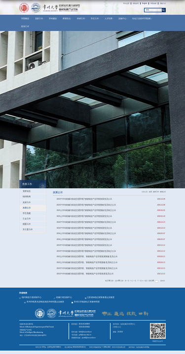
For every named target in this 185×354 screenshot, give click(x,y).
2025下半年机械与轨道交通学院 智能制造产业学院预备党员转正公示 (86, 205)
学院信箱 (153, 3)
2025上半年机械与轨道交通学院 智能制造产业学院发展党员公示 (84, 216)
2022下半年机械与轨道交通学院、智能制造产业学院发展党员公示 (85, 274)
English (144, 3)
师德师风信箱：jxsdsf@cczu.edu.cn (84, 338)
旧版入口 (163, 3)
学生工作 (96, 18)
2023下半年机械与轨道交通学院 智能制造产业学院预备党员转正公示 (86, 251)
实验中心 (123, 18)
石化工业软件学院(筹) (142, 18)
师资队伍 (68, 18)
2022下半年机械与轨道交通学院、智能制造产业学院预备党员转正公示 (87, 268)
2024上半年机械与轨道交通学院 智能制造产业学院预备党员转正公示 (86, 234)
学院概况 (26, 18)
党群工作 (40, 18)
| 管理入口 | (116, 327)
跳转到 (162, 281)
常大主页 (126, 3)
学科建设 (54, 18)
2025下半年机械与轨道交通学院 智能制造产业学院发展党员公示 (84, 199)
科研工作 (82, 18)
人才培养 (109, 18)
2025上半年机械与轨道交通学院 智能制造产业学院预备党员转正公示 (86, 210)
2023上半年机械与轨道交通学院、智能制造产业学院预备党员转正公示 (87, 263)
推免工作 (25, 26)
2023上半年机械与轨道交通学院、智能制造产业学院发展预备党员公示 (87, 257)
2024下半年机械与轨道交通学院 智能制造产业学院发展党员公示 (84, 228)
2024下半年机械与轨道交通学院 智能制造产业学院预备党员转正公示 (86, 222)
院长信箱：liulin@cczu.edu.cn (82, 332)
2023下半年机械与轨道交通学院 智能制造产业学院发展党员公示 (84, 245)
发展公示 (163, 192)
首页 (150, 192)
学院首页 (136, 3)
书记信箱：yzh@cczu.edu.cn (81, 335)
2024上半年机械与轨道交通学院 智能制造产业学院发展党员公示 (84, 239)
